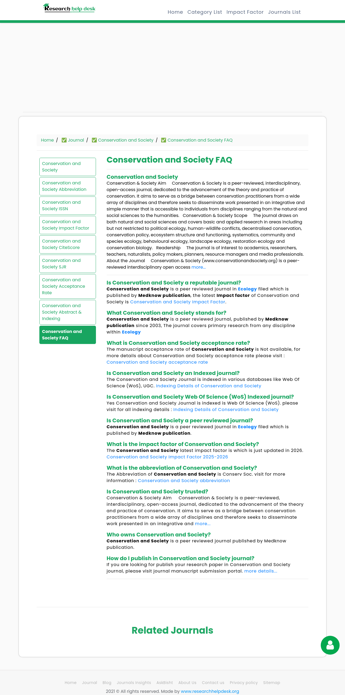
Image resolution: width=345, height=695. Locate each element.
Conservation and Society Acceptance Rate (63, 286)
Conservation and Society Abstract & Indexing (62, 312)
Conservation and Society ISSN (61, 205)
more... (199, 267)
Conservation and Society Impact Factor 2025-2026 (167, 457)
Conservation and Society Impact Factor (65, 225)
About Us (187, 682)
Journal (89, 682)
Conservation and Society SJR (61, 263)
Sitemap (271, 682)
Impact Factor (245, 12)
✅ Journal (72, 140)
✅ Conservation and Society (123, 140)
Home (175, 12)
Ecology (247, 289)
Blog (107, 682)
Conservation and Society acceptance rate (157, 362)
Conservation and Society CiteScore (61, 244)
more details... (260, 571)
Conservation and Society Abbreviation (64, 186)
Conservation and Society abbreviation (184, 481)
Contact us (213, 682)
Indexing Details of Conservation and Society (208, 386)
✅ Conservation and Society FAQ (197, 140)
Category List (204, 12)
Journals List (284, 12)
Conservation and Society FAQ (62, 334)
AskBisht (165, 682)
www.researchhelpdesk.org (210, 691)
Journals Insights (134, 682)
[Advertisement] (70, 70)
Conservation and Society (61, 166)
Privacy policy (244, 682)
